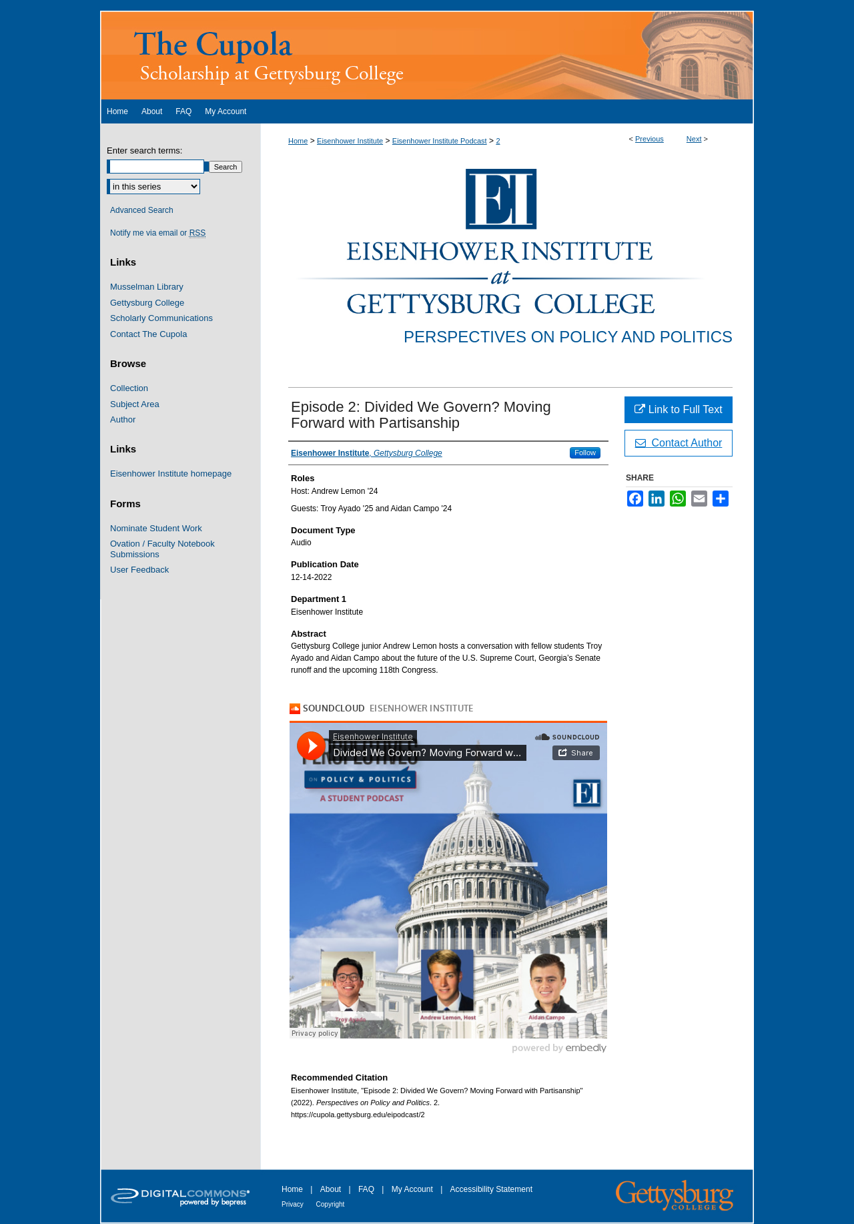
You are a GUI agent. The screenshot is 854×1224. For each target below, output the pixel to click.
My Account (413, 1189)
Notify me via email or (157, 233)
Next (694, 139)
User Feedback (139, 570)
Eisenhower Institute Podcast (439, 141)
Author (122, 419)
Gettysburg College (147, 303)
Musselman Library (146, 287)
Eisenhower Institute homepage (171, 474)
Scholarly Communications (161, 318)
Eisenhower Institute (350, 141)
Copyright (330, 1204)
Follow (585, 452)
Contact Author (679, 442)
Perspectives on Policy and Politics (568, 337)
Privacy (294, 1204)
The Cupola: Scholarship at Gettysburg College (427, 55)
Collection (129, 388)
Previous (649, 139)
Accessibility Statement (491, 1189)
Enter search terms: (144, 150)
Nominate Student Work (156, 528)
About (332, 1189)
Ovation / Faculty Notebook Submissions (162, 549)
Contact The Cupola (148, 334)
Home (298, 141)
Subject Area (134, 404)
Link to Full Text (678, 409)
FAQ (367, 1189)
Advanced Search (141, 210)
